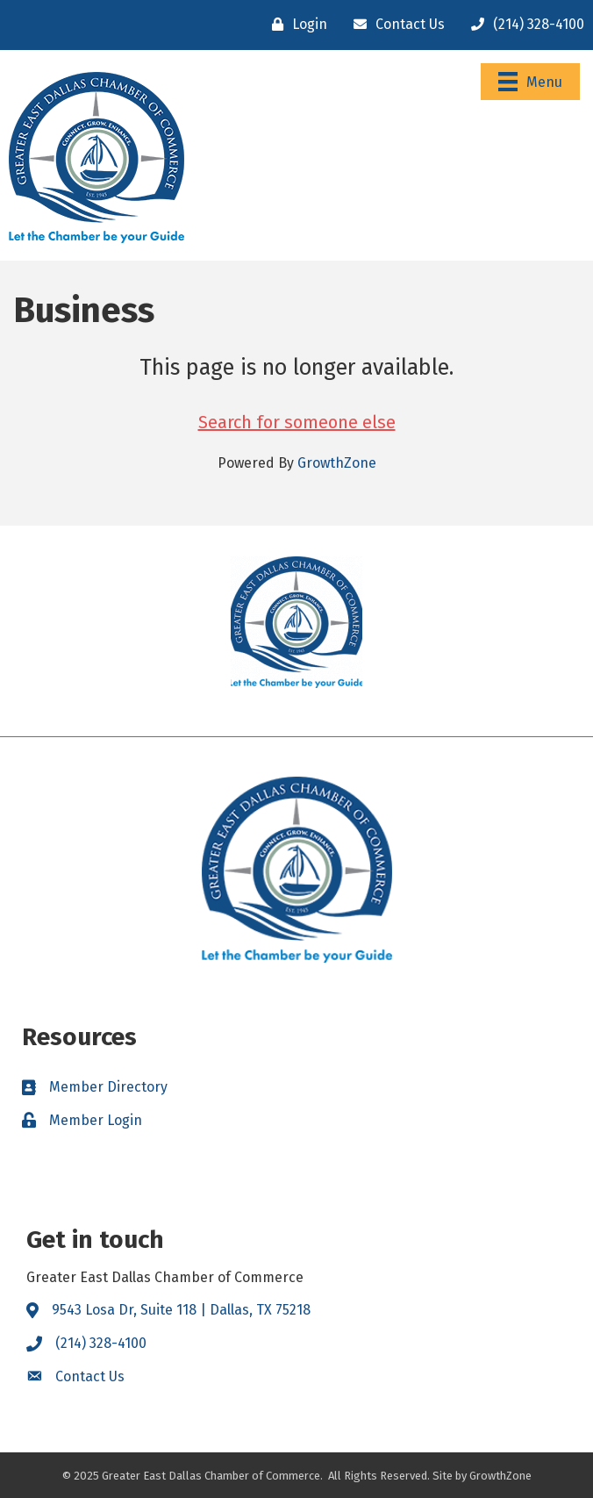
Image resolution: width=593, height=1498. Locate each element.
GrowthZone (336, 463)
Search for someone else (297, 422)
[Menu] (530, 81)
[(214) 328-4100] (523, 24)
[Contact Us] (395, 24)
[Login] (295, 24)
